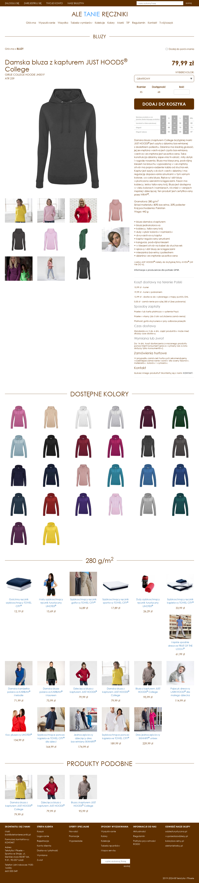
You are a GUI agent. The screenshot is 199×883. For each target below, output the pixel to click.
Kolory (111, 22)
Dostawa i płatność (47, 850)
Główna (31, 22)
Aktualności (139, 831)
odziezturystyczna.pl (176, 831)
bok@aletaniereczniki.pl (18, 834)
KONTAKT (187, 373)
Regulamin (138, 22)
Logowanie (43, 836)
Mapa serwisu (108, 850)
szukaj (189, 3)
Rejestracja (43, 840)
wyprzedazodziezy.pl (176, 836)
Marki (120, 22)
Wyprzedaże (75, 840)
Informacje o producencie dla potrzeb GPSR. (156, 270)
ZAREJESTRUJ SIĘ (33, 3)
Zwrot (40, 859)
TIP (128, 22)
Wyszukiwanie (47, 22)
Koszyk (40, 831)
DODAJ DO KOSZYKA (164, 104)
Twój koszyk (166, 22)
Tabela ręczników (110, 845)
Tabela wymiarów (81, 22)
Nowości (73, 831)
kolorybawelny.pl (174, 840)
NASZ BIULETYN (76, 3)
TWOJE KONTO (54, 3)
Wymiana (42, 855)
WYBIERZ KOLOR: (184, 72)
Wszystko (63, 22)
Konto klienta (44, 845)
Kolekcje (100, 22)
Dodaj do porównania (181, 48)
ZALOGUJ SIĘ (12, 3)
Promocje (74, 836)
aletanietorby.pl (174, 845)
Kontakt (152, 22)
